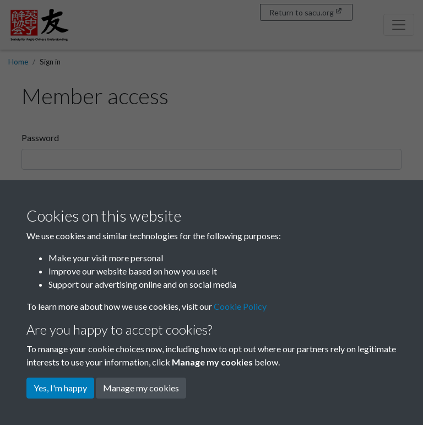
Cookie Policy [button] (240, 306)
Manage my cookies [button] (141, 388)
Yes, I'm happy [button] (60, 388)
